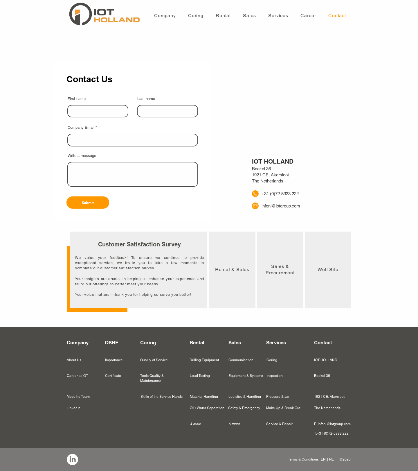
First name (77, 99)
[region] (232, 270)
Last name (146, 99)
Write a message (82, 155)
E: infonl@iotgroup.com (332, 424)
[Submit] (87, 202)
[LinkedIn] (72, 459)
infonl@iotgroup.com (281, 205)
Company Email (81, 127)
